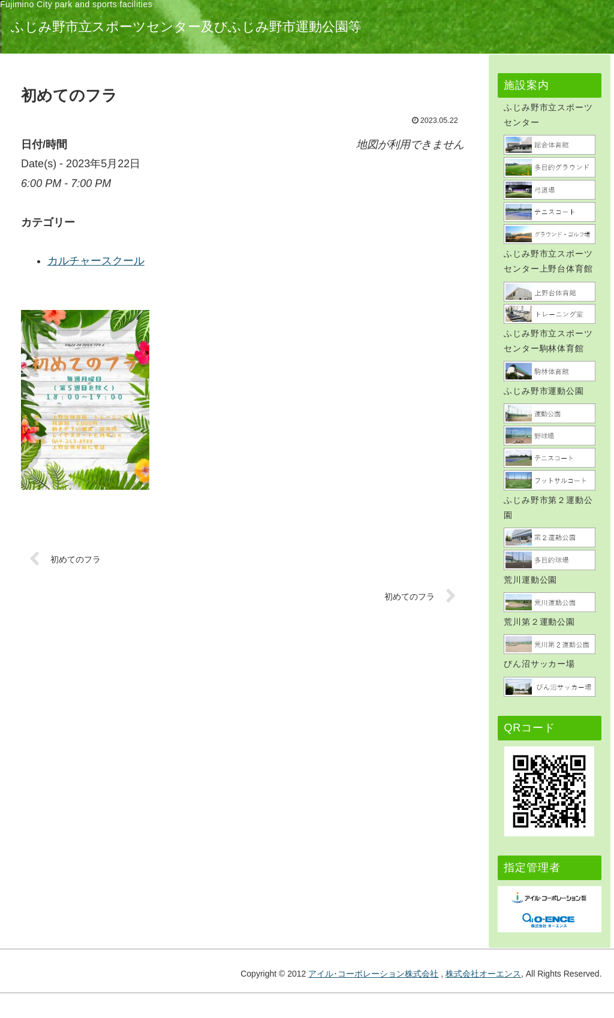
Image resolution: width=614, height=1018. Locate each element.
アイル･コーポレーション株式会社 (373, 973)
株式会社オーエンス (483, 973)
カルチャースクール (224, 261)
